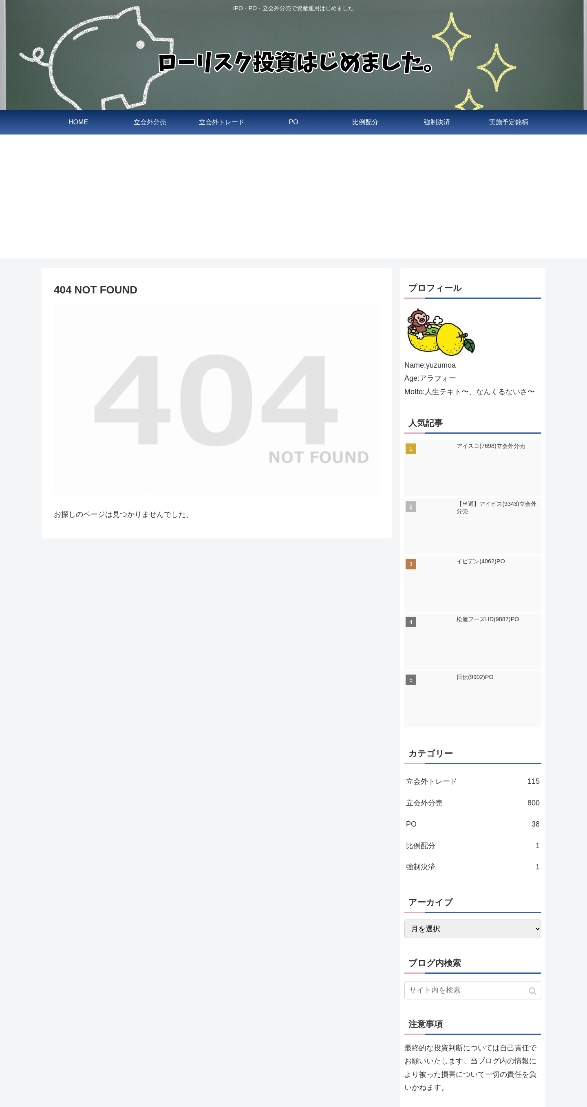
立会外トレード (473, 781)
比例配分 (473, 845)
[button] (533, 991)
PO (473, 824)
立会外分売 (473, 802)
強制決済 (473, 866)
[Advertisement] (293, 201)
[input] (472, 990)
